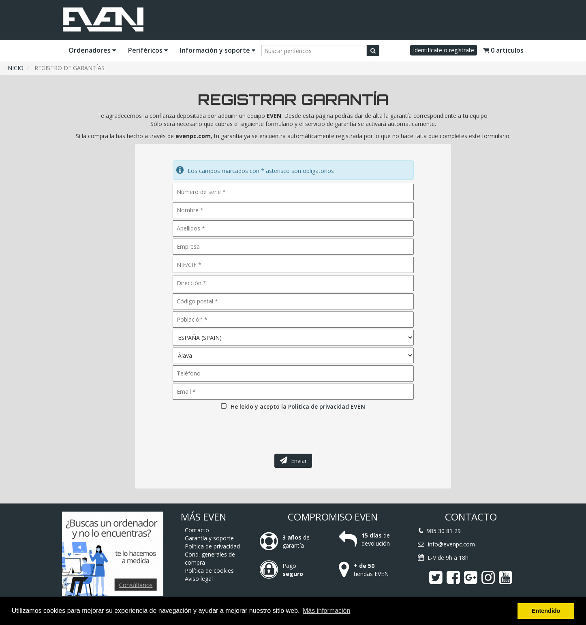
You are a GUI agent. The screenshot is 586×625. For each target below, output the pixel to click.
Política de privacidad (212, 546)
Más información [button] (326, 610)
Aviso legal (199, 578)
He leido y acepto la (298, 406)
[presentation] (234, 429)
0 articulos (503, 50)
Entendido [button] (546, 611)
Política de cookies (209, 570)
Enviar (293, 460)
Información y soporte (217, 50)
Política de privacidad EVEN (326, 406)
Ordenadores (92, 50)
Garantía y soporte (209, 538)
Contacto (197, 530)
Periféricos (148, 50)
